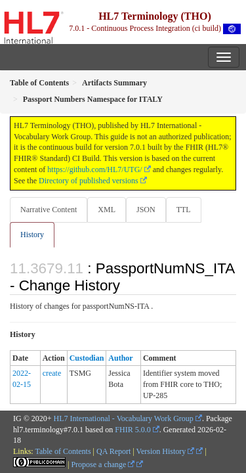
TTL (183, 209)
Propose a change (102, 464)
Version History (165, 451)
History (32, 234)
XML (106, 209)
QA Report (113, 451)
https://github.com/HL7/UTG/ (94, 169)
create (52, 373)
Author (120, 358)
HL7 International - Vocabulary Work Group (124, 418)
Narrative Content (48, 209)
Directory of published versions (88, 180)
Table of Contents (63, 451)
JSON (145, 209)
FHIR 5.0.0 (132, 429)
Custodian (87, 358)
